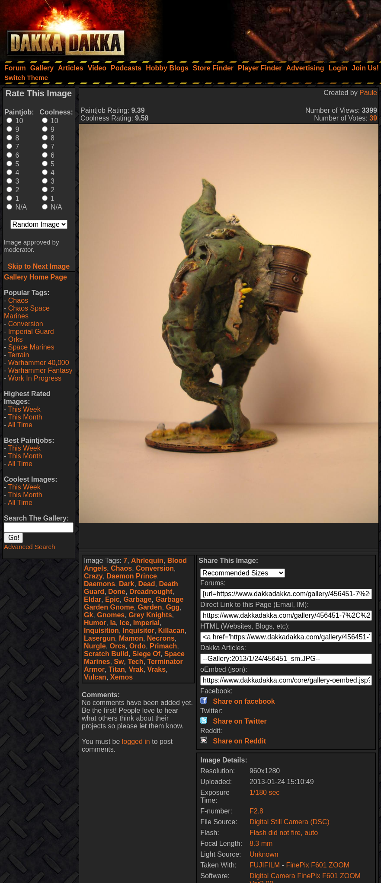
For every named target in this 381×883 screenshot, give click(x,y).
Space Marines (31, 347)
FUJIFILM (265, 865)
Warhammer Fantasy (40, 370)
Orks (15, 339)
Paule (368, 92)
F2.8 (256, 811)
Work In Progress (34, 378)
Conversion (25, 323)
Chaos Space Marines (27, 312)
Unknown (264, 854)
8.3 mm (261, 843)
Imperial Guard (31, 331)
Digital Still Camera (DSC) (290, 822)
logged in (136, 741)
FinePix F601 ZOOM (317, 865)
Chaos (18, 300)
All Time (20, 425)
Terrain (18, 355)
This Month (25, 417)
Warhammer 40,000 (38, 362)
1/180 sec (264, 792)
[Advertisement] (264, 28)
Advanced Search (29, 546)
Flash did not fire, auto (284, 832)
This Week (24, 409)
